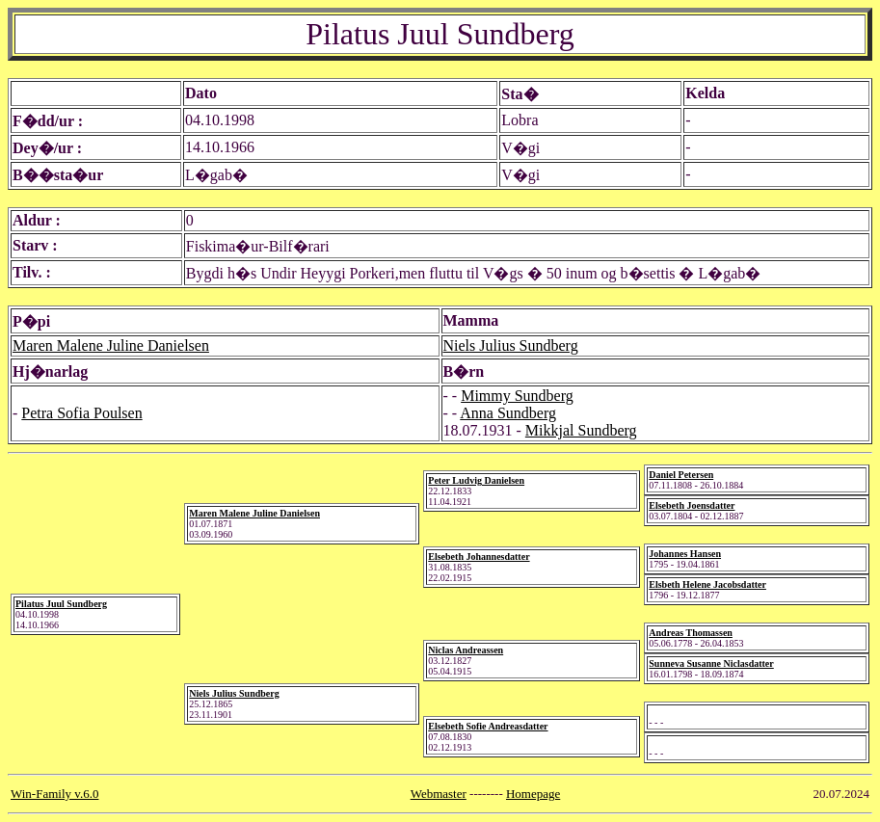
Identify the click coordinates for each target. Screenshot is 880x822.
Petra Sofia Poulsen (81, 413)
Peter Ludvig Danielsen (476, 480)
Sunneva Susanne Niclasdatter (711, 663)
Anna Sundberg (508, 413)
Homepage (533, 793)
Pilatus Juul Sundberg (61, 603)
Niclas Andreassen (465, 650)
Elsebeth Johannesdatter (478, 556)
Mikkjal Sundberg (581, 430)
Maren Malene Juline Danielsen (111, 345)
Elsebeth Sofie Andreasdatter (487, 726)
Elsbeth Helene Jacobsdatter (707, 584)
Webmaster (439, 793)
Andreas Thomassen (691, 632)
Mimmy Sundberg (517, 395)
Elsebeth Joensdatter (691, 505)
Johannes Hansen (685, 553)
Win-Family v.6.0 (54, 793)
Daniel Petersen (681, 474)
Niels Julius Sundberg (510, 345)
